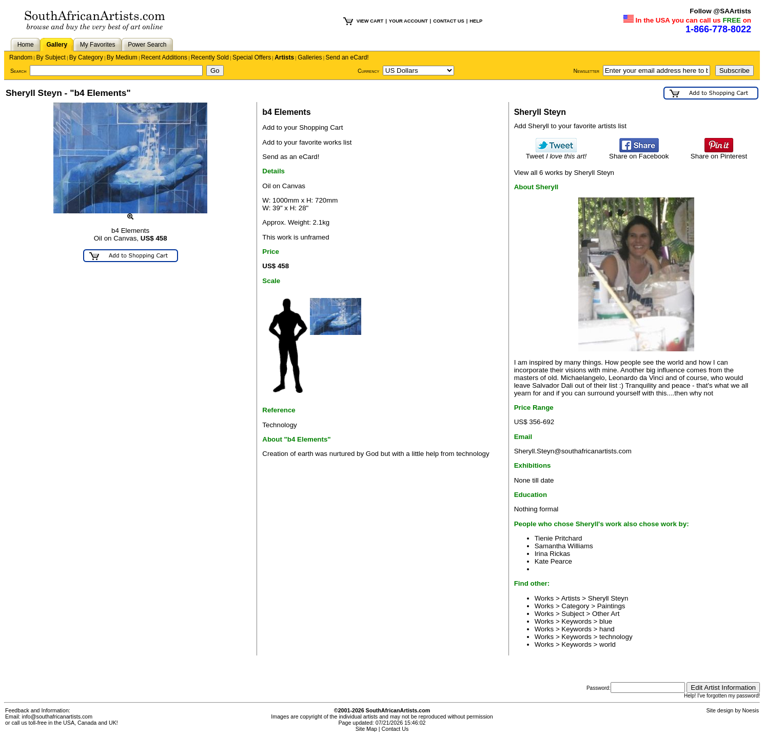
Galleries (310, 57)
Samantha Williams (564, 546)
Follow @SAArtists (720, 11)
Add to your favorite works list (306, 142)
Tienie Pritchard (558, 538)
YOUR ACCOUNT (408, 21)
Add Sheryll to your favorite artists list (570, 126)
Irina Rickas (553, 553)
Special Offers (251, 57)
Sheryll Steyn (608, 598)
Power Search (147, 44)
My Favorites (97, 44)
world (607, 644)
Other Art (605, 614)
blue (605, 621)
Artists (284, 57)
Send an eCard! (347, 57)
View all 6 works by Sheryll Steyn (564, 172)
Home (25, 44)
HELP (475, 21)
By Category (86, 57)
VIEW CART (370, 21)
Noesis (750, 710)
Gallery (56, 44)
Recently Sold (210, 57)
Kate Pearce (553, 561)
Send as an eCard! (290, 157)
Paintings (611, 606)
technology (615, 637)
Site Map (366, 729)
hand (607, 629)
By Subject (50, 57)
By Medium (122, 57)
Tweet (556, 153)
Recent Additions (164, 57)
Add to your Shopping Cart (302, 127)
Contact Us (395, 729)
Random (20, 57)
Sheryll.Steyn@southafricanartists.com (573, 451)
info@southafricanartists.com (57, 716)
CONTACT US (448, 21)
